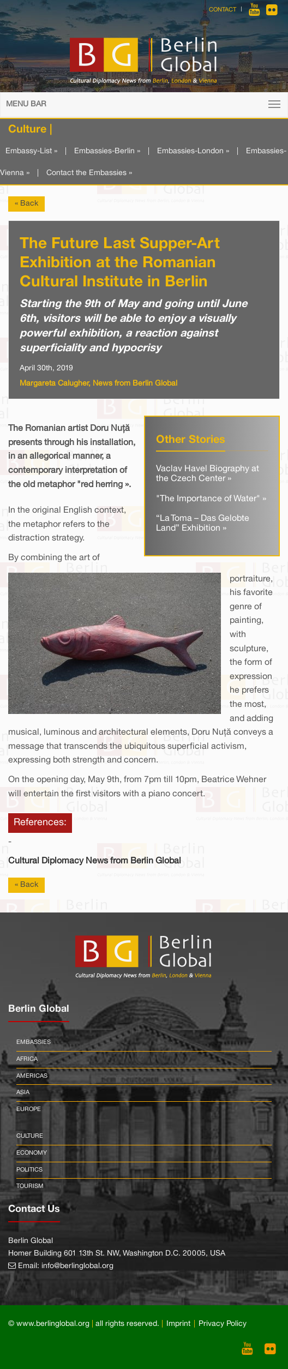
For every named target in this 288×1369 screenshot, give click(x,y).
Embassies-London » (193, 151)
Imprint (178, 1324)
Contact (222, 10)
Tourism (30, 1186)
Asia (22, 1092)
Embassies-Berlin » (107, 151)
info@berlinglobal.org (77, 1266)
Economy (31, 1153)
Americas (31, 1076)
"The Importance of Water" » (211, 499)
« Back (26, 203)
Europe (28, 1109)
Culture (29, 1136)
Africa (27, 1059)
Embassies (33, 1042)
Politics (29, 1170)
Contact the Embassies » (89, 173)
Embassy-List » (31, 151)
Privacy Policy (223, 1324)
